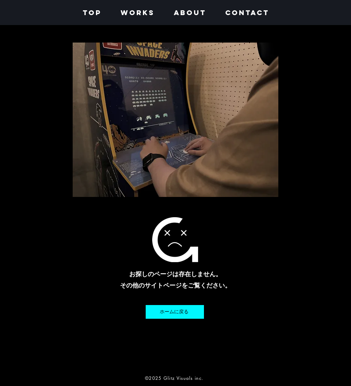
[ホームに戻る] (175, 312)
